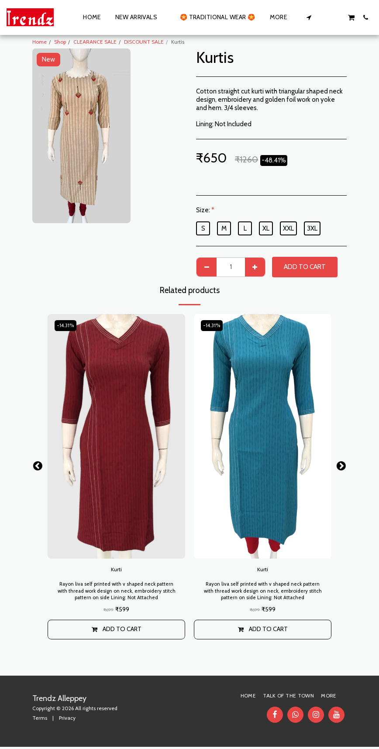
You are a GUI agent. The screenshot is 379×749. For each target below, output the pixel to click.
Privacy (67, 719)
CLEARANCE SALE (95, 41)
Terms (39, 719)
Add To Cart (305, 267)
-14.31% (67, 325)
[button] (309, 17)
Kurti (116, 570)
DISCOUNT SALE (144, 41)
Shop (60, 41)
